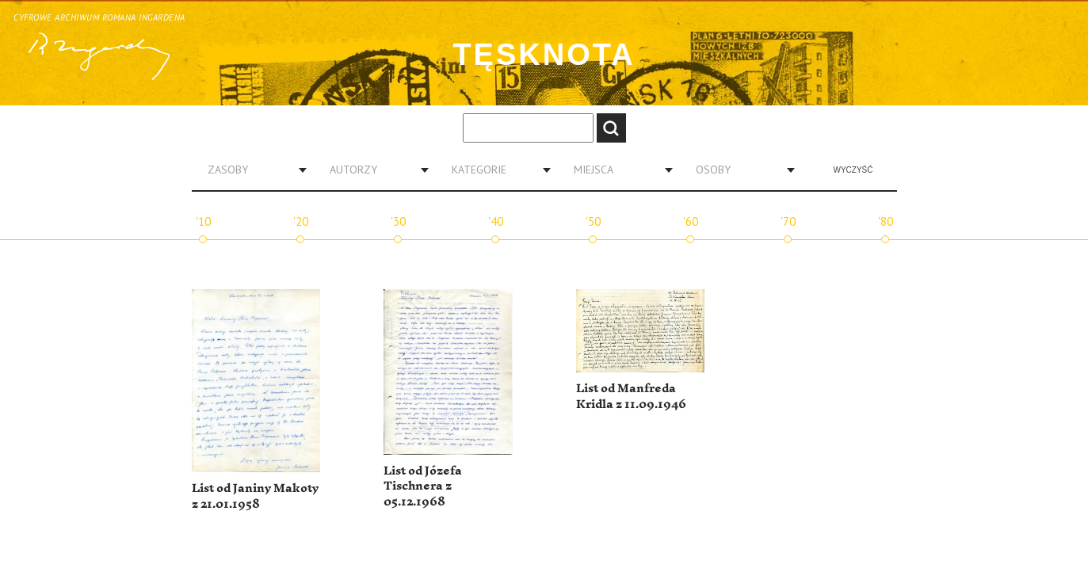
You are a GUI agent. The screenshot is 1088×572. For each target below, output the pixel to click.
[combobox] (251, 169)
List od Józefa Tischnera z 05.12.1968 (423, 486)
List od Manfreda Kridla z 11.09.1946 (631, 396)
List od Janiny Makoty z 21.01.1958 (255, 496)
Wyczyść (853, 170)
